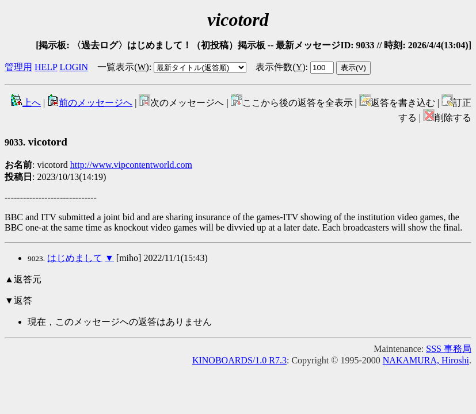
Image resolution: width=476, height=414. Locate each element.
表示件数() (280, 67)
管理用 (18, 67)
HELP (46, 67)
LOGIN (73, 67)
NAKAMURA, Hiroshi (426, 360)
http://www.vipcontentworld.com (131, 165)
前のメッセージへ (89, 103)
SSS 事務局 (448, 349)
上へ (26, 103)
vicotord (36, 142)
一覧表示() (123, 67)
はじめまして (74, 258)
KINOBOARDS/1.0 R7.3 (239, 360)
